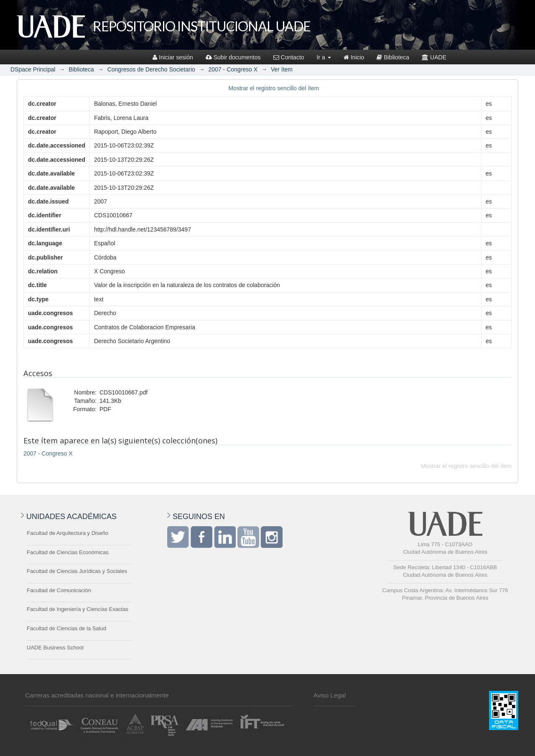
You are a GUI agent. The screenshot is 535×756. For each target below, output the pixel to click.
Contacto (288, 57)
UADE (434, 57)
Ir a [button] (324, 57)
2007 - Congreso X (233, 69)
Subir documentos (233, 57)
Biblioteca (393, 57)
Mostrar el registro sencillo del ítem (273, 88)
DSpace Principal (32, 69)
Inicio (354, 57)
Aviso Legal (329, 695)
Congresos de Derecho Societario (151, 69)
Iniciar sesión (173, 57)
